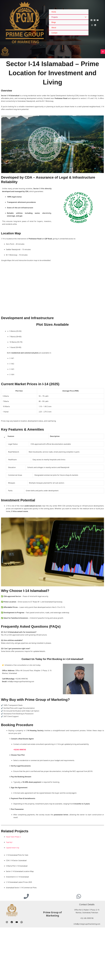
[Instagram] (94, 20)
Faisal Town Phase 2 (14, 879)
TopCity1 (9, 885)
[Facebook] (91, 20)
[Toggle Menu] (85, 17)
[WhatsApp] (92, 25)
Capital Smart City (13, 890)
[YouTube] (98, 20)
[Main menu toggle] (102, 73)
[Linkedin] (95, 25)
